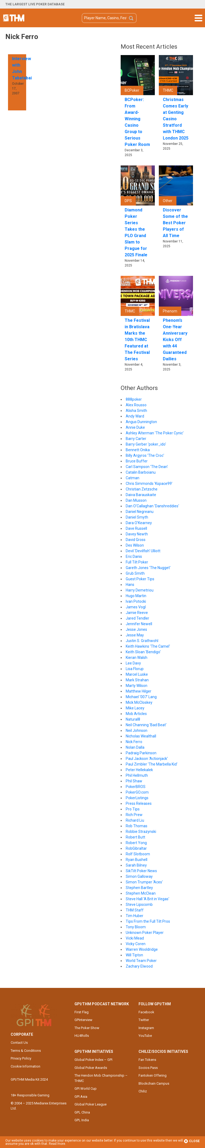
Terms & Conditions (26, 1051)
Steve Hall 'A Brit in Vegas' (147, 899)
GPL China (82, 1112)
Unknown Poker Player (145, 932)
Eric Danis (134, 556)
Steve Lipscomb (139, 904)
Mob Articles (136, 714)
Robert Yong (136, 843)
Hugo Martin (136, 596)
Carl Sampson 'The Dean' (147, 467)
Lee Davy (133, 663)
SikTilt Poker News (141, 871)
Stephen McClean (141, 893)
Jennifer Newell (139, 624)
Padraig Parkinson (141, 753)
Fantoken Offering (153, 1075)
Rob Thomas (136, 826)
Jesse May (135, 635)
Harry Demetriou (139, 590)
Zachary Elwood (139, 966)
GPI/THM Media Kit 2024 (29, 1079)
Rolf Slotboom (138, 854)
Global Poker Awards (90, 1068)
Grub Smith (135, 573)
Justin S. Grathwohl (142, 641)
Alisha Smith (136, 410)
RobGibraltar (136, 848)
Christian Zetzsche (141, 489)
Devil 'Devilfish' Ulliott (143, 551)
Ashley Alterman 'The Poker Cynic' (155, 433)
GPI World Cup (85, 1089)
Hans (130, 584)
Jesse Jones (136, 629)
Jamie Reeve (137, 612)
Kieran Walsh (136, 657)
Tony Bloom (136, 927)
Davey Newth (137, 534)
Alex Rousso (136, 405)
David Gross (135, 540)
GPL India (81, 1120)
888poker (134, 399)
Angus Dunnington (141, 422)
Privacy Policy (21, 1058)
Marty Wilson (136, 685)
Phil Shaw (134, 781)
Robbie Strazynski (141, 831)
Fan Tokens (147, 1060)
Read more (57, 1144)
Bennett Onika (138, 450)
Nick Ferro (134, 742)
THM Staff (135, 910)
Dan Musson (136, 500)
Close (192, 1141)
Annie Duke (135, 427)
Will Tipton (134, 955)
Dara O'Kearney (139, 523)
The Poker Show (86, 1028)
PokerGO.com (137, 792)
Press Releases (139, 803)
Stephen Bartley (139, 888)
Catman (132, 478)
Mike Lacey (135, 708)
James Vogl (136, 607)
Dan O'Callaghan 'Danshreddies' (152, 506)
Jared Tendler (137, 618)
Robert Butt (135, 837)
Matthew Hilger (138, 691)
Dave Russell (136, 528)
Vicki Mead (135, 938)
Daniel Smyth (137, 517)
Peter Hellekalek (139, 770)
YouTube (145, 1036)
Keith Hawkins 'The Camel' (148, 646)
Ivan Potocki (136, 601)
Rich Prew (134, 815)
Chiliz (143, 1091)
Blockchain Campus (154, 1083)
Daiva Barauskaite (141, 495)
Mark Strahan (137, 680)
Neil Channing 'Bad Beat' (146, 725)
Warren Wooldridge (142, 949)
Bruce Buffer (137, 461)
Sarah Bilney (136, 865)
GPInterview (83, 1020)
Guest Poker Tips (140, 579)
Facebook (146, 1012)
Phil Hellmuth (137, 775)
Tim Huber (134, 916)
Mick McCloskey (139, 702)
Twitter (144, 1020)
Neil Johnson (136, 730)
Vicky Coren (135, 944)
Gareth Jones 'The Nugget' (148, 568)
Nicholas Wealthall (141, 736)
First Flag (81, 1012)
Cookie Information (25, 1066)
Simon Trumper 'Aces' (144, 882)
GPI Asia (80, 1097)
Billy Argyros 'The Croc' (145, 455)
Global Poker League (90, 1104)
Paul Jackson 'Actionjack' (147, 758)
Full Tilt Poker (137, 562)
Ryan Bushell (136, 859)
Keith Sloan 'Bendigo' (143, 652)
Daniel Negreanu (139, 511)
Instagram (146, 1028)
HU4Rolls (81, 1036)
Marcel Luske (137, 674)
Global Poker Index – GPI (93, 1060)
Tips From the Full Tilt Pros (148, 921)
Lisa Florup (135, 669)
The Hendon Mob (14, 18)
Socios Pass (148, 1068)
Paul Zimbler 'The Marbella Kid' (152, 764)
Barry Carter (136, 438)
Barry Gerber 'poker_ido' (146, 444)
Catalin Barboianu (141, 472)
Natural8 (133, 719)
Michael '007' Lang (141, 697)
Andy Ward (135, 416)
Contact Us (19, 1043)
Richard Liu (135, 820)
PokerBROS (135, 786)
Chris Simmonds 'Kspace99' (149, 483)
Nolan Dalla (135, 747)
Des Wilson (135, 545)
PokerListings (137, 798)
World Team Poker (141, 960)
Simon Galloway (139, 876)
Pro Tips (133, 809)
